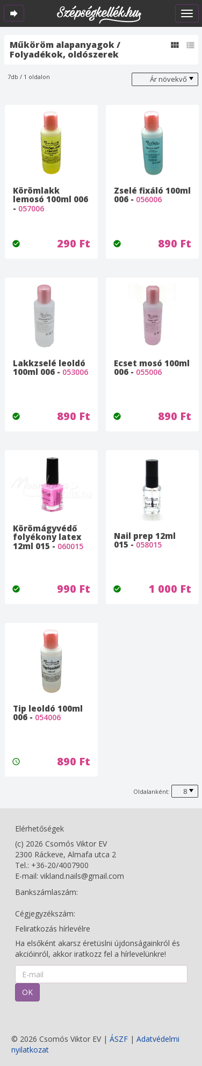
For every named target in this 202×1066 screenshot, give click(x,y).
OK (27, 992)
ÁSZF (119, 1039)
